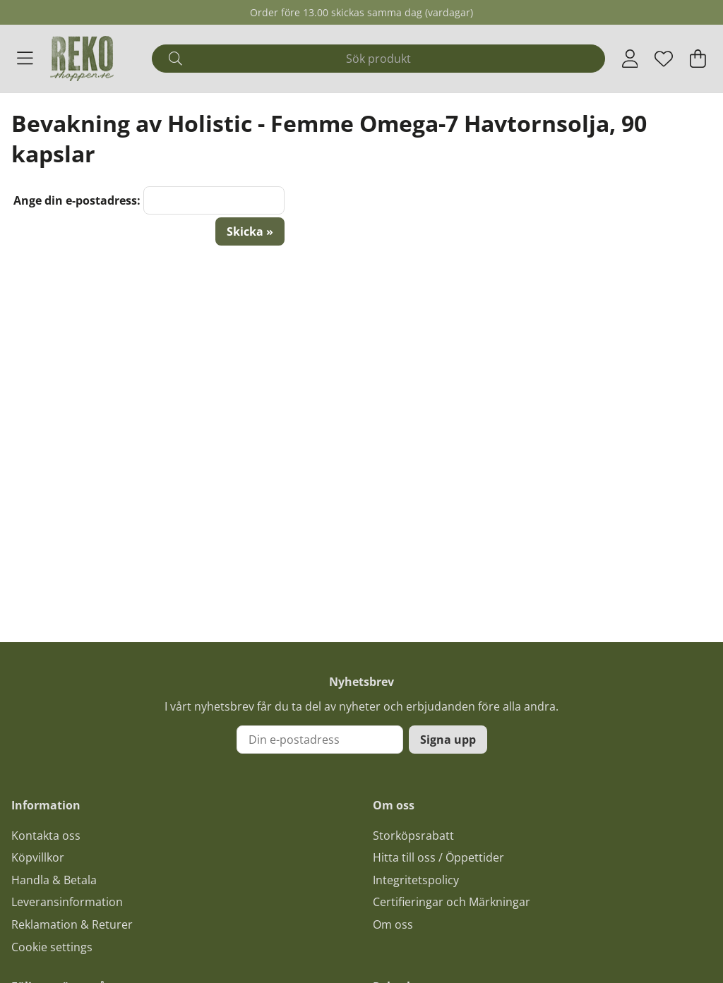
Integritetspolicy (416, 880)
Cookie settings (51, 947)
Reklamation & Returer (72, 924)
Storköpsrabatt (413, 835)
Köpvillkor (37, 857)
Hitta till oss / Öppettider (438, 857)
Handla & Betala (54, 880)
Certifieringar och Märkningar (451, 902)
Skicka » (250, 231)
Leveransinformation (67, 902)
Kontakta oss (45, 835)
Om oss (393, 924)
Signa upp (448, 739)
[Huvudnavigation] (25, 58)
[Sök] (378, 58)
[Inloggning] (630, 58)
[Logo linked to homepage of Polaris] (82, 58)
